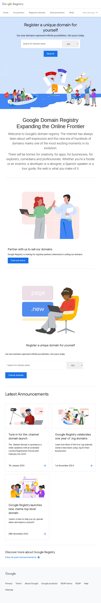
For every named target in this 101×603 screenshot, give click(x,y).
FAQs (71, 12)
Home (5, 12)
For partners (18, 12)
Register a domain (37, 12)
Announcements (57, 12)
